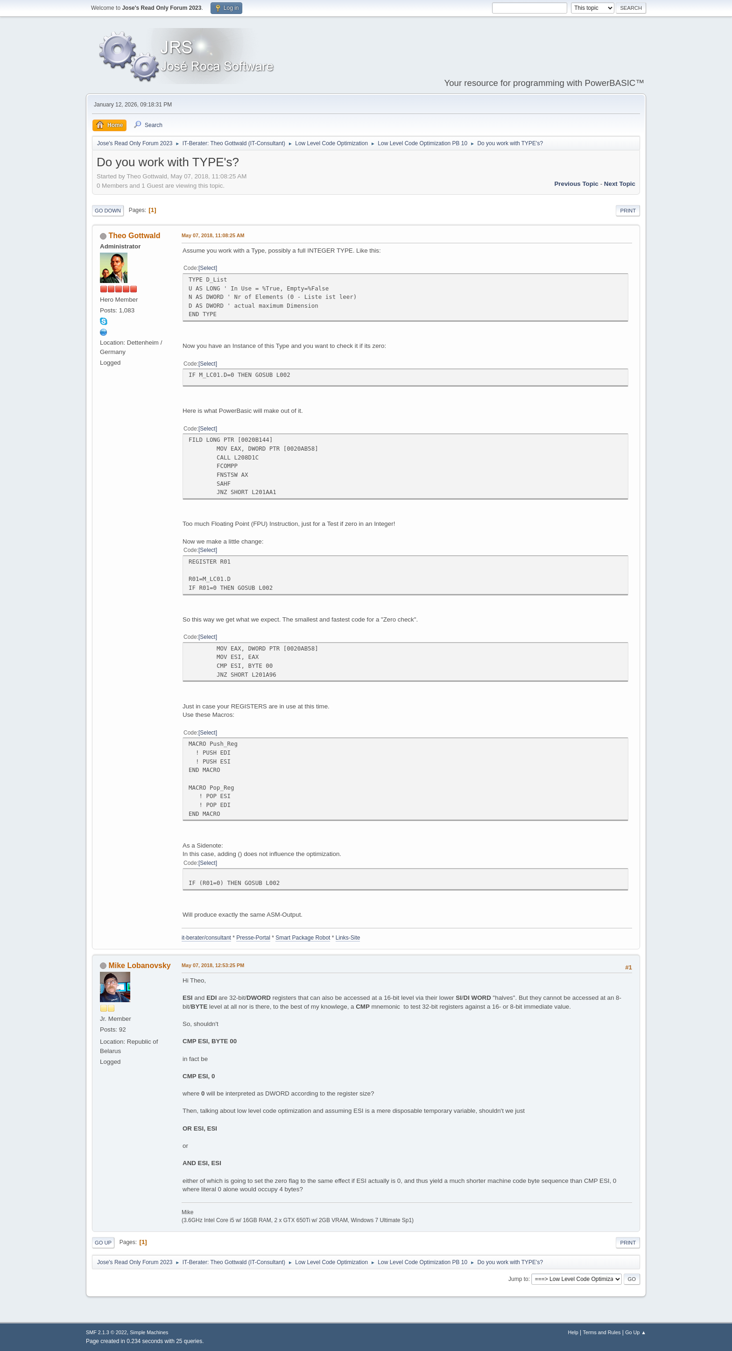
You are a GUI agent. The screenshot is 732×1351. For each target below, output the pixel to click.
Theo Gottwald (134, 236)
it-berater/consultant (206, 937)
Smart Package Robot (302, 937)
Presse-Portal (253, 937)
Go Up (103, 1242)
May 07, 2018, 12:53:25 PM (213, 965)
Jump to (518, 1279)
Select (207, 268)
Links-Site (348, 937)
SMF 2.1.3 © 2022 (106, 1332)
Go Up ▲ (635, 1332)
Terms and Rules (602, 1332)
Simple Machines (149, 1332)
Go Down (108, 210)
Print (628, 210)
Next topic (619, 183)
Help (573, 1332)
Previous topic (576, 183)
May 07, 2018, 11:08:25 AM (213, 235)
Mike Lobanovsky (139, 965)
